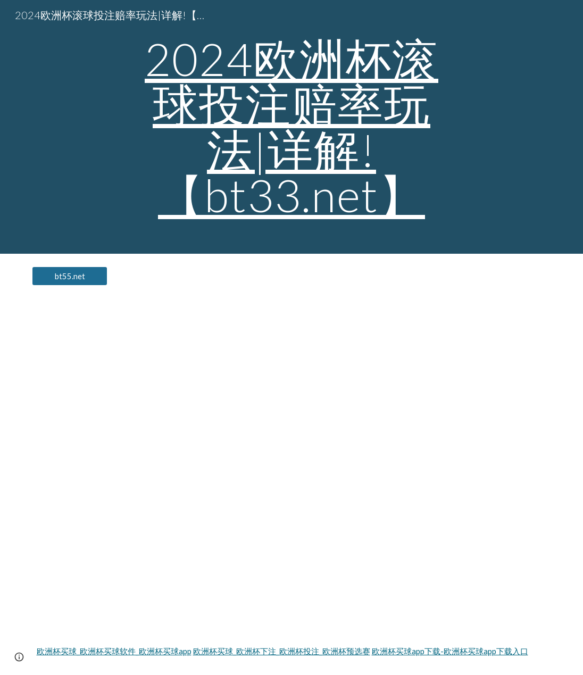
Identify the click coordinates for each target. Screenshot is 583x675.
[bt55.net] (69, 276)
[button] (19, 656)
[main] (291, 127)
